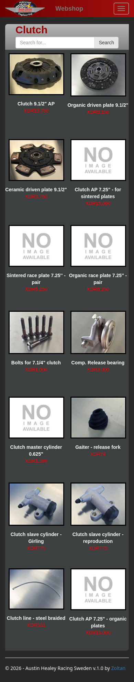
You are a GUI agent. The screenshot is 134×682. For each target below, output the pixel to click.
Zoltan (118, 668)
